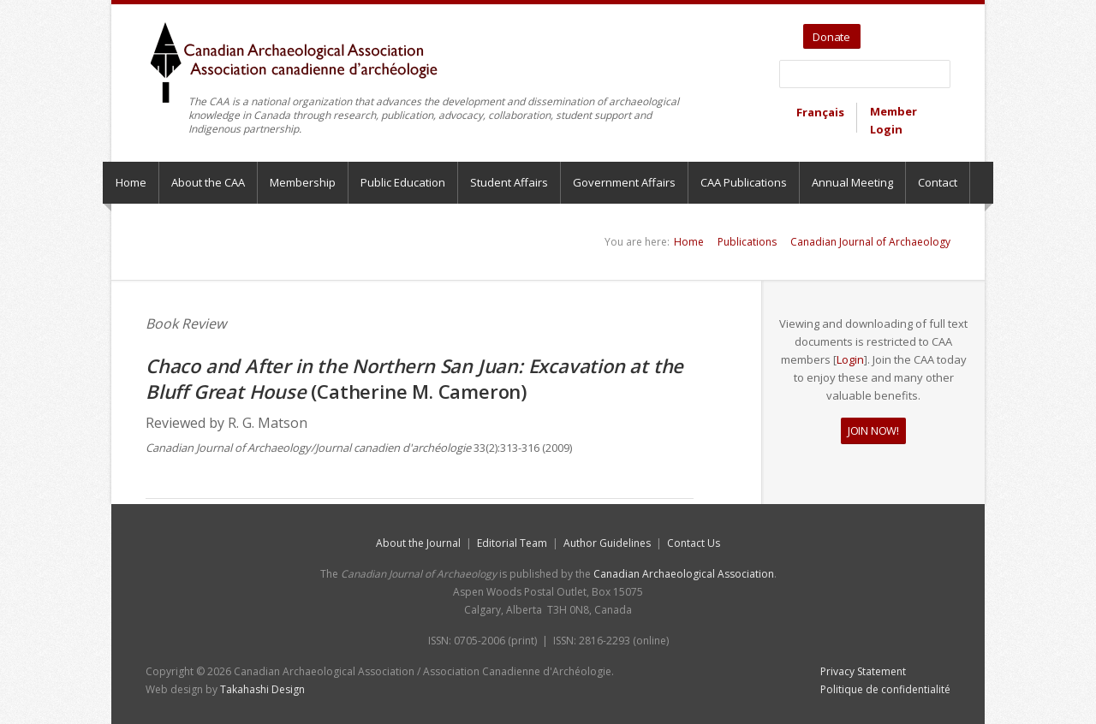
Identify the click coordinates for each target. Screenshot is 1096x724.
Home (131, 182)
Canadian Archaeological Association (683, 574)
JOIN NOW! (873, 430)
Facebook (919, 31)
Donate (831, 37)
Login (850, 359)
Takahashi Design (262, 689)
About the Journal (418, 543)
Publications (747, 241)
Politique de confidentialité (885, 689)
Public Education (402, 182)
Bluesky (938, 31)
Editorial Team (512, 543)
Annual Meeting (852, 182)
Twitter (876, 31)
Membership (303, 182)
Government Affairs (624, 182)
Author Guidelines (607, 543)
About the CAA (208, 182)
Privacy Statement (863, 671)
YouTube (899, 31)
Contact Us (693, 543)
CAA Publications (743, 182)
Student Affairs (509, 182)
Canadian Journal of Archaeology (870, 241)
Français (820, 112)
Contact (937, 182)
